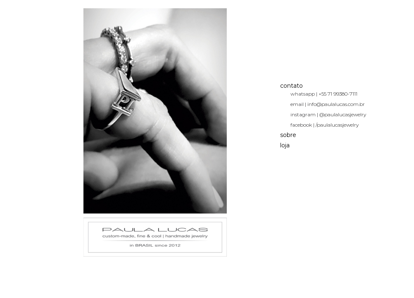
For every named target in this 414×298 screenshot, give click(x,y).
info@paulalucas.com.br (336, 104)
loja (285, 145)
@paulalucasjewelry (342, 114)
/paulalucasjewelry (337, 125)
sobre (288, 135)
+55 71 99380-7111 (338, 94)
